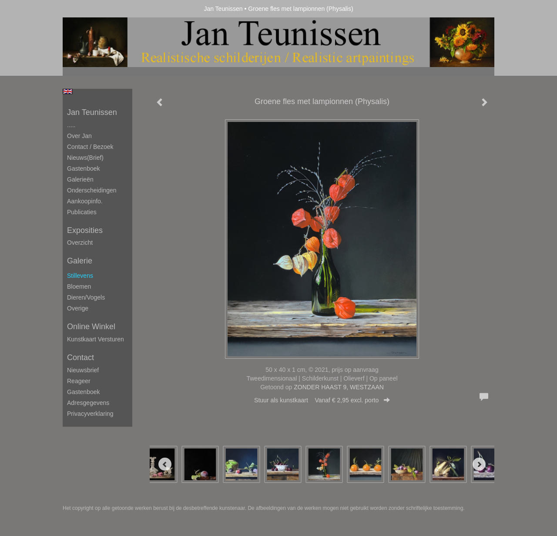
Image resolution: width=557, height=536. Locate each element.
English (68, 91)
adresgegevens (88, 402)
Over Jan (79, 135)
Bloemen (79, 286)
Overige (77, 308)
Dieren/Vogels (86, 297)
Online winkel (91, 326)
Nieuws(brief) (85, 157)
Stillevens (80, 275)
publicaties (82, 212)
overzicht (80, 242)
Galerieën (80, 179)
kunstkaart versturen (95, 339)
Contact (80, 357)
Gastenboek (83, 168)
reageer (79, 381)
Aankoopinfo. (85, 201)
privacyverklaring (90, 413)
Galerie (79, 260)
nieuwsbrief (83, 370)
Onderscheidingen (92, 190)
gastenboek (83, 391)
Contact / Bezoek (90, 146)
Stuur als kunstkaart (322, 400)
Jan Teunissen (223, 8)
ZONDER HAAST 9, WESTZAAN (339, 387)
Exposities (85, 230)
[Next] (479, 464)
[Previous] (164, 464)
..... (71, 124)
